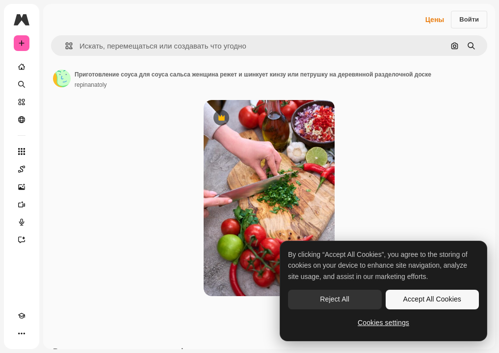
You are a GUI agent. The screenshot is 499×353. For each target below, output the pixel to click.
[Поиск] (21, 84)
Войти (469, 19)
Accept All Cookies (432, 299)
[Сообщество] (21, 119)
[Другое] (21, 333)
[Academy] (21, 316)
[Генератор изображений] (21, 187)
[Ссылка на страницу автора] (62, 78)
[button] (65, 46)
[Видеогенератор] (21, 204)
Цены (435, 20)
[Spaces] (21, 169)
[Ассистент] (21, 240)
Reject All (334, 299)
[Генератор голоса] (21, 222)
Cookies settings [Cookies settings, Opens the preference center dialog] (383, 323)
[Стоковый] (21, 102)
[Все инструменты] (21, 151)
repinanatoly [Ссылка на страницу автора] (90, 84)
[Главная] (21, 67)
